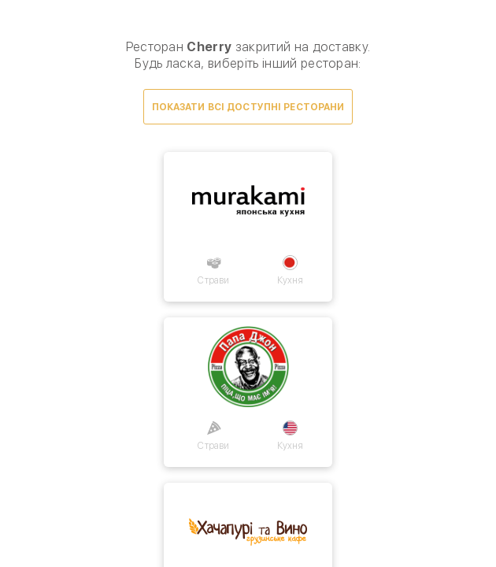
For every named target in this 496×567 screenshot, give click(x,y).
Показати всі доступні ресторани (248, 107)
